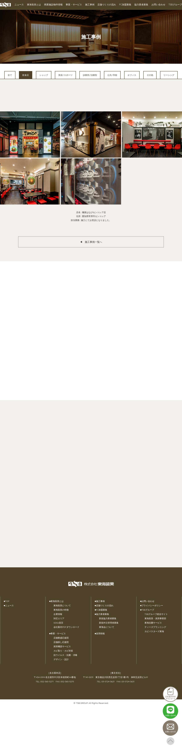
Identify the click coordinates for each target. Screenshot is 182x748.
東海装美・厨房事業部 (155, 618)
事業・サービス (74, 4)
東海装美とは (34, 4)
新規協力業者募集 (107, 618)
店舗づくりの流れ (106, 4)
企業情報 (58, 614)
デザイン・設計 (61, 659)
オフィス (132, 75)
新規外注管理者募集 (108, 622)
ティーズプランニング (155, 627)
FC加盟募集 (125, 4)
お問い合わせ (158, 4)
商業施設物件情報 (53, 4)
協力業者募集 (141, 4)
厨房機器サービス (62, 646)
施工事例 (89, 4)
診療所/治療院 (90, 75)
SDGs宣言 (58, 622)
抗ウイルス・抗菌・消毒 (65, 655)
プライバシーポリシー (151, 605)
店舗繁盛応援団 (61, 637)
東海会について (106, 627)
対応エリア (59, 618)
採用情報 (100, 633)
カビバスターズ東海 (154, 631)
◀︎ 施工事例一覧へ (91, 241)
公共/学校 (112, 75)
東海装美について (62, 605)
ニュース (19, 4)
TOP (6, 601)
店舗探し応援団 (61, 642)
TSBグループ (175, 4)
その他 (150, 75)
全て (10, 75)
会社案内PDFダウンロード (66, 627)
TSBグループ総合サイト (156, 614)
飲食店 (25, 75)
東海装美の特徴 (61, 609)
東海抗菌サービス (153, 622)
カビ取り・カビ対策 (63, 650)
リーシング (168, 75)
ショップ (43, 75)
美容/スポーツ (65, 75)
